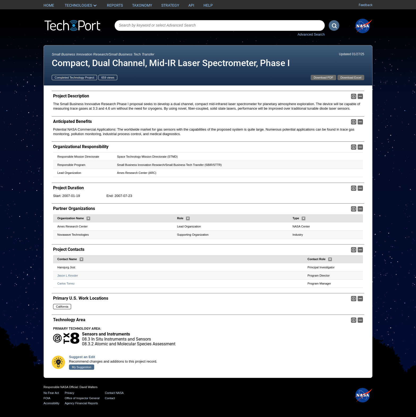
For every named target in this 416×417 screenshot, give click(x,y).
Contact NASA (114, 392)
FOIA (47, 398)
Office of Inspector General (82, 398)
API (191, 5)
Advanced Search (311, 34)
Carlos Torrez (66, 283)
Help (208, 5)
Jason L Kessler (67, 275)
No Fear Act (51, 392)
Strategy (170, 5)
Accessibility (51, 403)
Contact (110, 398)
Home (49, 5)
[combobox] (220, 25)
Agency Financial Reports (81, 403)
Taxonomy (142, 5)
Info (353, 96)
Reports (115, 5)
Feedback (365, 5)
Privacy (69, 392)
